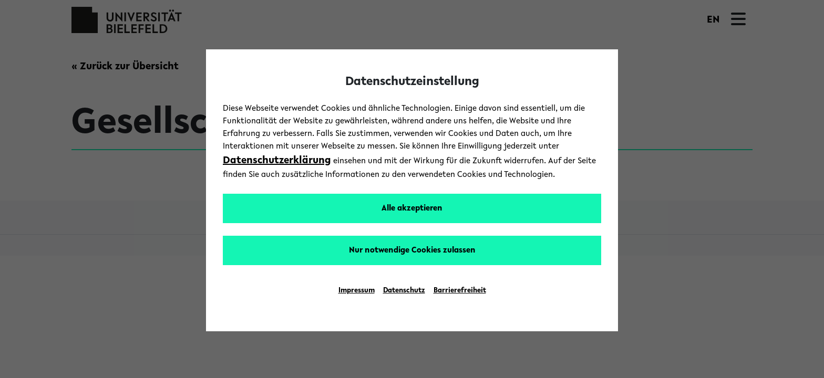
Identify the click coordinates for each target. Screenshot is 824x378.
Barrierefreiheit (460, 291)
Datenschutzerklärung (277, 160)
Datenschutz (404, 291)
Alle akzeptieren (412, 208)
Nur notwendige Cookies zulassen (412, 250)
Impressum (356, 291)
